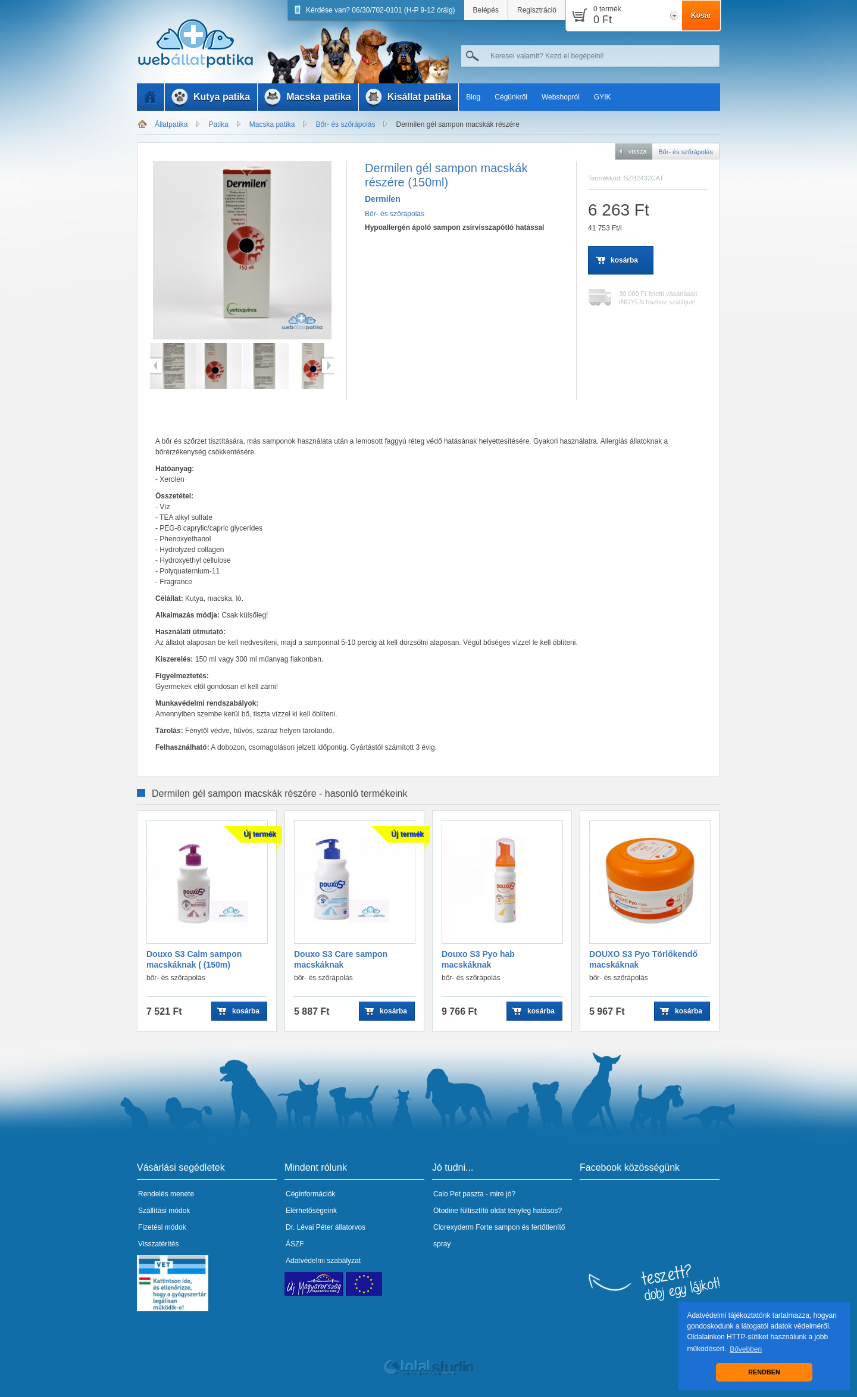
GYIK (602, 97)
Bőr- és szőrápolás (345, 124)
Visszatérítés (158, 1244)
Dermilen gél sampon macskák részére (457, 124)
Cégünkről (511, 97)
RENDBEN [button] (764, 1372)
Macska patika (272, 124)
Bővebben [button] (746, 1349)
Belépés (486, 10)
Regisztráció (536, 10)
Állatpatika (171, 124)
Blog (473, 97)
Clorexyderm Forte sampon (476, 1227)
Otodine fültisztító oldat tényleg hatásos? (497, 1210)
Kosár (701, 15)
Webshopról (561, 97)
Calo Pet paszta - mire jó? (474, 1194)
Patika (218, 124)
